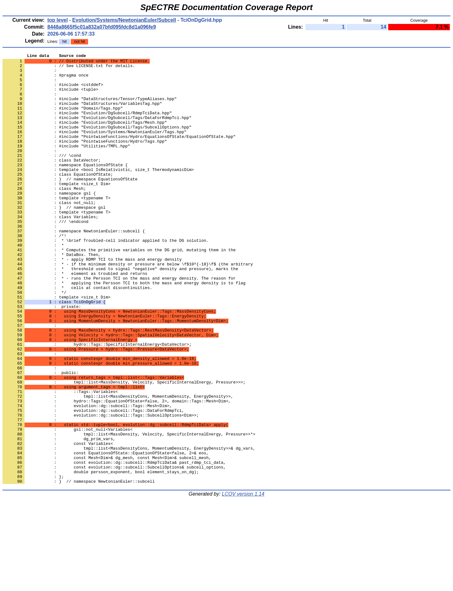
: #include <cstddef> (53, 91)
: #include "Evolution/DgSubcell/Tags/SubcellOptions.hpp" (97, 142)
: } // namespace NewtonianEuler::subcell (79, 567)
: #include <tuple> (50, 96)
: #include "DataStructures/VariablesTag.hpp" (82, 113)
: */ (34, 340)
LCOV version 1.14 (243, 579)
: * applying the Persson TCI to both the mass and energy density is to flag (124, 329)
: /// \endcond (45, 255)
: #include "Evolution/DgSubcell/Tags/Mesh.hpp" (85, 136)
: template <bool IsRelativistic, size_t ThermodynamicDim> (98, 193)
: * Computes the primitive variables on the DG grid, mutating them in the (119, 289)
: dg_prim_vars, (59, 516)
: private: (42, 357)
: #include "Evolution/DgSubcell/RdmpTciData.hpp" (87, 125)
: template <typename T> (56, 227)
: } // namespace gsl (54, 238)
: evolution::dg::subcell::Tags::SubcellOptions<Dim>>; (101, 488)
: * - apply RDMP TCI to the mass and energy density (92, 301)
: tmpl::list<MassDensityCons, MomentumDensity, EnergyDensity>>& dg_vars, (129, 527)
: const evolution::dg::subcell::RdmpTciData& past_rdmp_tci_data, (114, 544)
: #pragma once (45, 79)
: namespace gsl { (49, 221)
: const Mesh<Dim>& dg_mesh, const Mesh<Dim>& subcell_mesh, (107, 539)
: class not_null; (49, 233)
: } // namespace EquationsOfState (70, 204)
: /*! (34, 272)
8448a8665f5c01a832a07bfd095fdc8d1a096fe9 (101, 27)
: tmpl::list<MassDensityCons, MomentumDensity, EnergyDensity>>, (118, 465)
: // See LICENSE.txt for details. (69, 68)
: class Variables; (50, 250)
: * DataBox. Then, (52, 295)
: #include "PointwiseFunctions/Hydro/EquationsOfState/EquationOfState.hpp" (119, 153)
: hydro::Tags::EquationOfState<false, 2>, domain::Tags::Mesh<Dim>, (117, 471)
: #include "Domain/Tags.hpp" (63, 119)
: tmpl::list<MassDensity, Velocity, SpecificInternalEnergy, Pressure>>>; (124, 448)
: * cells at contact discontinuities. (77, 335)
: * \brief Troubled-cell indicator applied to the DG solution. (106, 278)
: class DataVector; (52, 182)
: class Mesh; (44, 216)
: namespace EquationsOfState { (65, 187)
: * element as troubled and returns (75, 318)
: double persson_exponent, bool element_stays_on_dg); (101, 556)
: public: (41, 437)
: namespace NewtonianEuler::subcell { (74, 267)
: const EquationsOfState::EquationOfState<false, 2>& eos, (106, 533)
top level (57, 20)
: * (33, 284)
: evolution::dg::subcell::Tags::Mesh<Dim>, (87, 476)
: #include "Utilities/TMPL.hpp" (66, 165)
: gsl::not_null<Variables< (67, 505)
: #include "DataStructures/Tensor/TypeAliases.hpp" (90, 108)
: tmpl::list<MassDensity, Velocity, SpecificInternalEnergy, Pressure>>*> (129, 510)
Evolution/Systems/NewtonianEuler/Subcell (124, 20)
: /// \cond (42, 176)
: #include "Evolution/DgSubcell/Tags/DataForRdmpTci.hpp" (97, 131)
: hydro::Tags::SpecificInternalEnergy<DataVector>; (97, 403)
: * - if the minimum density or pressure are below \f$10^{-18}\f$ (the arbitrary (128, 306)
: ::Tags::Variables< (60, 459)
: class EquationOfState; (58, 199)
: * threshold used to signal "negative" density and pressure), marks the (120, 312)
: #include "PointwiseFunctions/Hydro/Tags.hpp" (85, 159)
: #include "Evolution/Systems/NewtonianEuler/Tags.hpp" (95, 148)
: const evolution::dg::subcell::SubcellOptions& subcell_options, (114, 550)
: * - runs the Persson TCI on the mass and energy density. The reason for (119, 323)
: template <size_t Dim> (56, 210)
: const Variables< (58, 522)
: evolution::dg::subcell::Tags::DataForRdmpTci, (93, 482)
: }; (33, 561)
